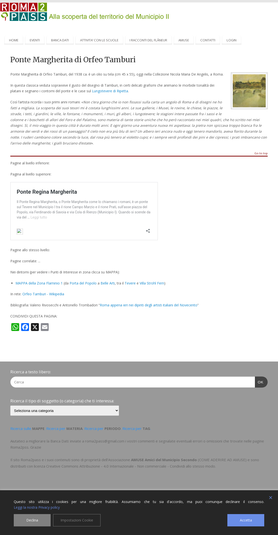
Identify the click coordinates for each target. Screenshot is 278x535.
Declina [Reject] (32, 520)
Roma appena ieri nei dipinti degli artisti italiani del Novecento (148, 305)
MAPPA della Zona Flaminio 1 (39, 283)
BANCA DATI (60, 40)
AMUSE (183, 40)
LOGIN (231, 40)
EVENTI (35, 40)
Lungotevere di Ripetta (110, 91)
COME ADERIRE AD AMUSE (222, 459)
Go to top (261, 153)
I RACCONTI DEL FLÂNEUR (148, 40)
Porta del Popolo (83, 283)
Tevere (130, 283)
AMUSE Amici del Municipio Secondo (164, 459)
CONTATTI (207, 40)
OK (259, 381)
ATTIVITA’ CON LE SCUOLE (99, 40)
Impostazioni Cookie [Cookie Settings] (76, 520)
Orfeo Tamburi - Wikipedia (43, 294)
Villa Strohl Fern (152, 283)
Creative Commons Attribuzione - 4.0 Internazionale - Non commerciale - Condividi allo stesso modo (130, 466)
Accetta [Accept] (246, 520)
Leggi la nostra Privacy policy (37, 507)
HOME (13, 40)
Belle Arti (108, 283)
